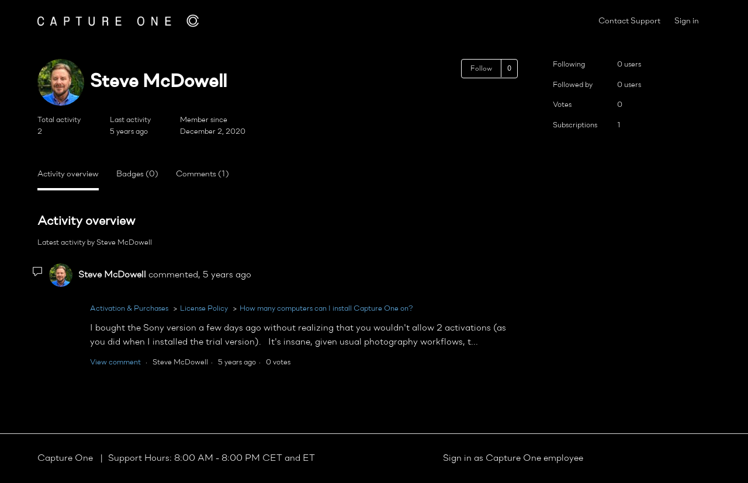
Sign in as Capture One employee (513, 458)
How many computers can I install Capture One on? (326, 308)
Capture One (66, 458)
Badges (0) (137, 174)
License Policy (204, 308)
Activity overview (68, 174)
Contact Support (629, 21)
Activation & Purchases (129, 308)
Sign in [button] (686, 21)
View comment (115, 362)
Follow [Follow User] (481, 68)
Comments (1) (202, 174)
